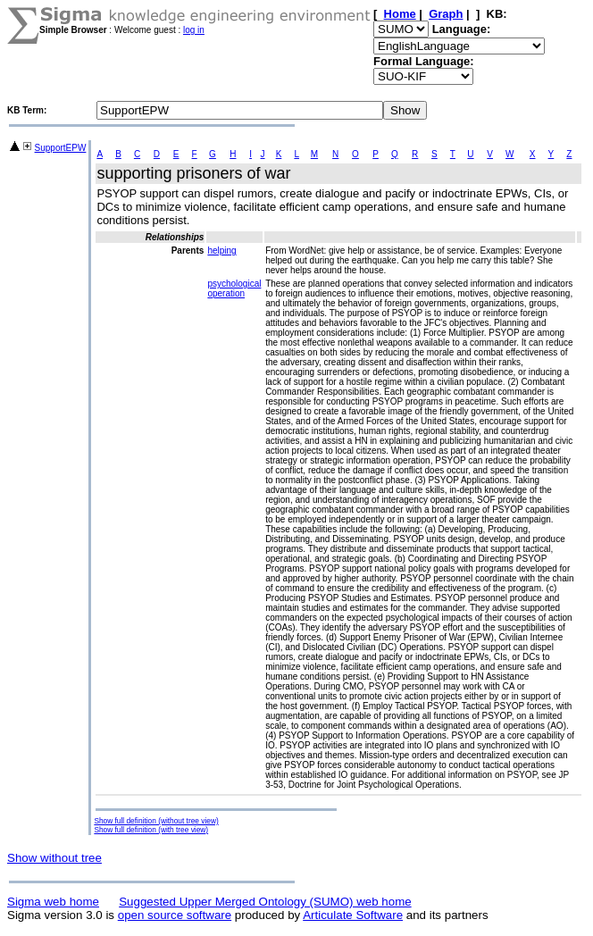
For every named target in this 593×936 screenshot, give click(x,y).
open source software (174, 915)
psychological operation (234, 288)
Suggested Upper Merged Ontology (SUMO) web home (265, 901)
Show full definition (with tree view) (151, 829)
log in (194, 30)
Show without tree (54, 858)
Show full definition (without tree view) (156, 820)
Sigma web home (53, 901)
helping (221, 250)
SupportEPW (61, 148)
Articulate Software (353, 915)
